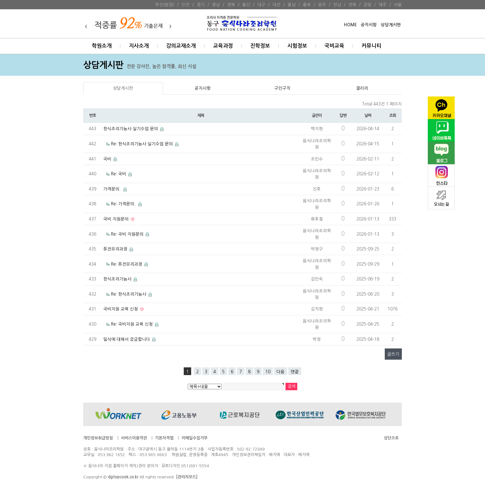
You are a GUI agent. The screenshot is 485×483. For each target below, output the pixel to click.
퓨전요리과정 (116, 249)
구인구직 (282, 88)
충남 (292, 4)
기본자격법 (164, 438)
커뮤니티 (371, 46)
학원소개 (102, 46)
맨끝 (295, 372)
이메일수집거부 (195, 438)
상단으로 (391, 438)
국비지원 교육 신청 (121, 309)
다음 (281, 372)
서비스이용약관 (134, 438)
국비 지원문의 (116, 219)
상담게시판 (391, 25)
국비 (108, 159)
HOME (350, 25)
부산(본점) (164, 4)
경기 (201, 4)
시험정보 (297, 46)
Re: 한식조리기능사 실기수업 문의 (142, 144)
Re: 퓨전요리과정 (127, 264)
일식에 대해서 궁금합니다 (127, 339)
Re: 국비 (119, 174)
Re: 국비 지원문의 (128, 234)
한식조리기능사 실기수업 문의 (131, 128)
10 (267, 372)
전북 (352, 4)
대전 (277, 4)
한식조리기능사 (118, 279)
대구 (261, 4)
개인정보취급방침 (98, 438)
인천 (186, 4)
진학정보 (260, 46)
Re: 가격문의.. (124, 204)
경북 (231, 4)
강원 (367, 4)
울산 (246, 4)
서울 (398, 4)
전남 (337, 4)
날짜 (367, 115)
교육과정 (223, 46)
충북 (307, 4)
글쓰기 (393, 354)
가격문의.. (112, 189)
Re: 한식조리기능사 (129, 294)
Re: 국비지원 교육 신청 (132, 324)
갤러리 (362, 88)
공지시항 (369, 25)
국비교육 (334, 46)
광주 (322, 4)
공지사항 (203, 88)
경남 (216, 4)
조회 (392, 115)
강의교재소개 (181, 46)
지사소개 (139, 46)
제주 (383, 4)
